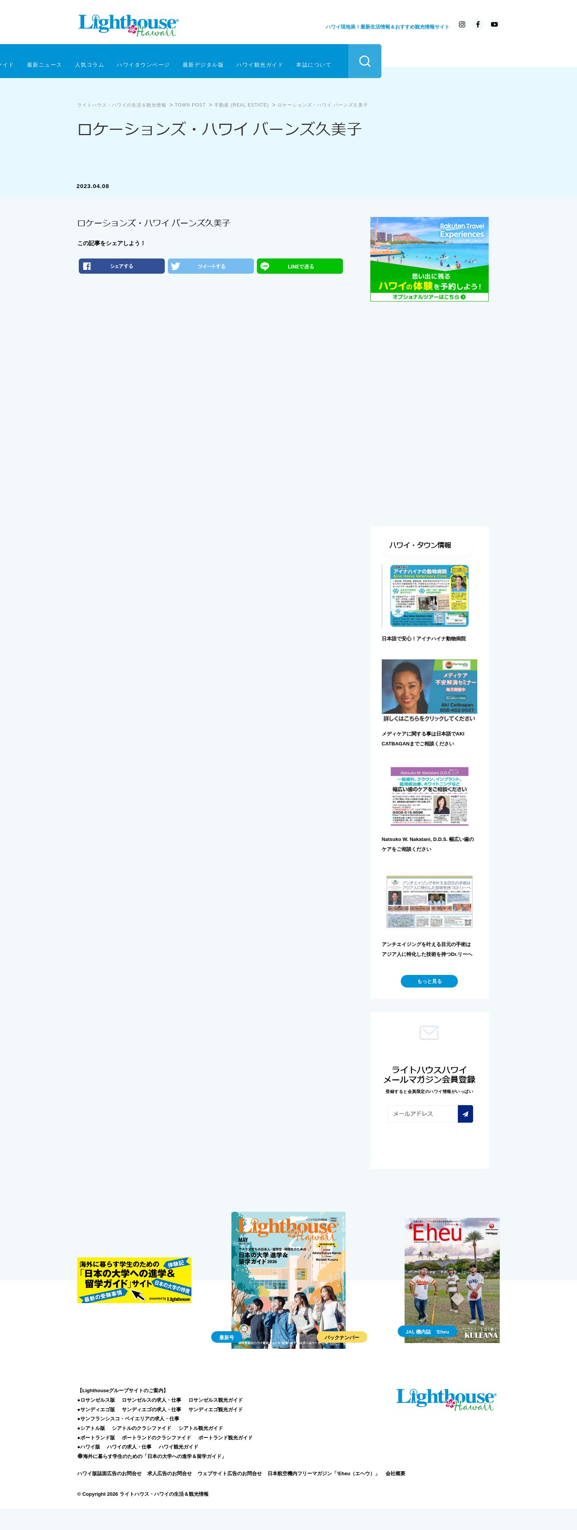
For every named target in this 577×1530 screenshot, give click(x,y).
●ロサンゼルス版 (96, 1421)
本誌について (434, 60)
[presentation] (445, 1165)
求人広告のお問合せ (169, 1494)
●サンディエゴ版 (96, 1430)
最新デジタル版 (324, 60)
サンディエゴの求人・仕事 (151, 1430)
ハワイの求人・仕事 (129, 1468)
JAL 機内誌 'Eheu (427, 1353)
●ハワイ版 (88, 1468)
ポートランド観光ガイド (225, 1458)
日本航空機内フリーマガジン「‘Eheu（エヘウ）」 (324, 1494)
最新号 (226, 1358)
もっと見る (429, 1002)
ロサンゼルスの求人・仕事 (151, 1421)
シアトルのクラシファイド (141, 1449)
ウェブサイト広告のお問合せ (230, 1494)
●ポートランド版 (96, 1458)
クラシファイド (114, 60)
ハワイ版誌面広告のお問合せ (109, 1494)
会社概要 (395, 1494)
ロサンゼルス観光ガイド (215, 1421)
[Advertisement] (429, 357)
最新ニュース (165, 60)
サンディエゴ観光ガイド (215, 1430)
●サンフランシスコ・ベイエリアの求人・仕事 (128, 1439)
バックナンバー (342, 1358)
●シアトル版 (91, 1449)
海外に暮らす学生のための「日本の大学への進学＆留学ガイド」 (152, 1477)
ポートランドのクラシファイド (156, 1458)
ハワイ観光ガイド (380, 60)
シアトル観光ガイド (201, 1449)
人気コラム (210, 60)
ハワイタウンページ (264, 60)
